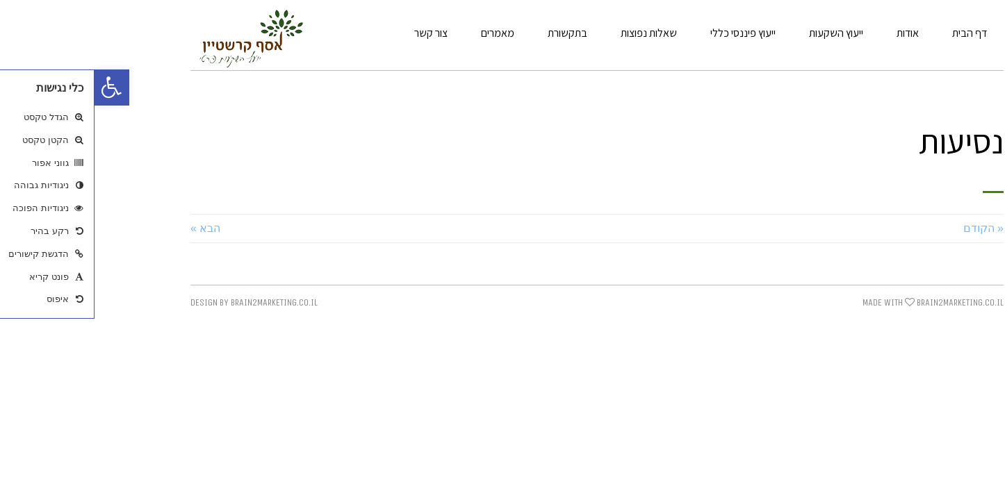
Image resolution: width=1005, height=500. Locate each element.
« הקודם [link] (889, 228)
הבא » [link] (111, 228)
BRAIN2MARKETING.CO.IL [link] (865, 302)
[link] (17, 87)
